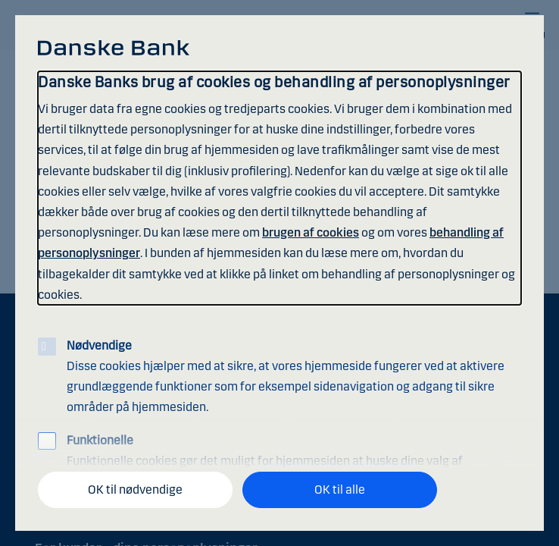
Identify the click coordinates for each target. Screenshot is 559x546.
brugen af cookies (310, 232)
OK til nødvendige (135, 489)
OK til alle (339, 489)
